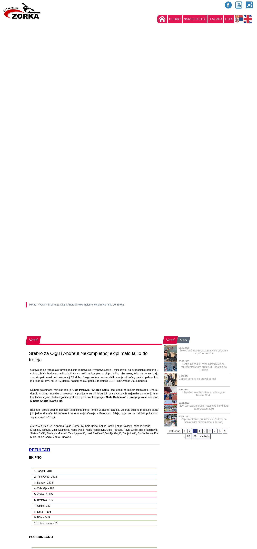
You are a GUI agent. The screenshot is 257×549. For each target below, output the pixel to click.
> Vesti (41, 304)
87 (188, 436)
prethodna (174, 431)
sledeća (204, 436)
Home (33, 304)
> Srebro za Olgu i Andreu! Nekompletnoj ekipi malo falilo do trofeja (85, 304)
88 (195, 436)
